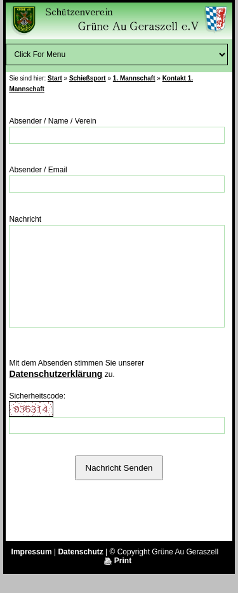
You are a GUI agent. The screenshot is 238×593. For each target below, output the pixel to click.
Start (55, 78)
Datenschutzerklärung (55, 393)
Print (117, 579)
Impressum (31, 570)
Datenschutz (80, 570)
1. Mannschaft (134, 78)
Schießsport (87, 78)
